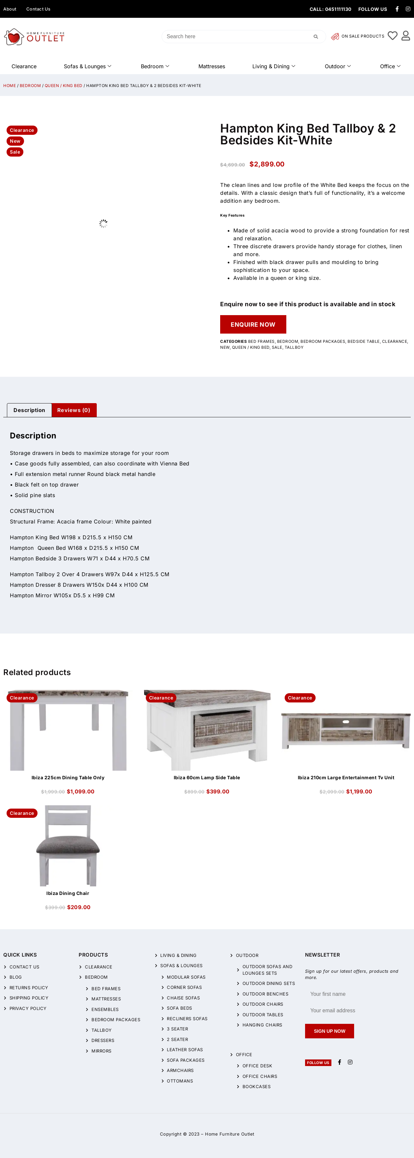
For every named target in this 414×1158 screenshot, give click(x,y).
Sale (277, 347)
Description (29, 410)
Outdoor (338, 66)
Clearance (24, 66)
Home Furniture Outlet (229, 1134)
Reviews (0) (74, 410)
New (225, 347)
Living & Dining (273, 66)
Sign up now (329, 1031)
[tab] (29, 410)
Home (9, 85)
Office (390, 66)
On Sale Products (358, 36)
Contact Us (38, 9)
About (9, 9)
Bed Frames (261, 341)
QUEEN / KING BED (64, 85)
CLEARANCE (394, 341)
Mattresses (211, 66)
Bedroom (155, 66)
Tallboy (294, 347)
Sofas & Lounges (87, 66)
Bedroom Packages (322, 341)
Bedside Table (364, 341)
